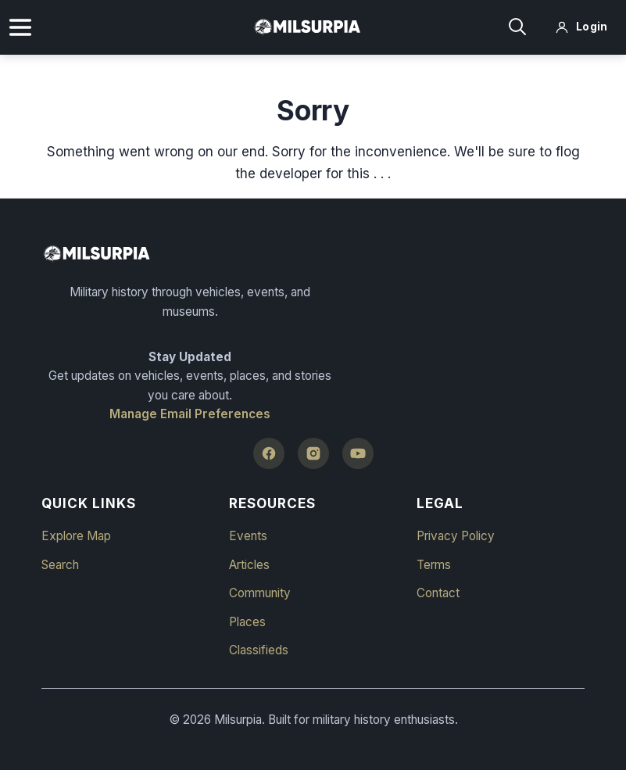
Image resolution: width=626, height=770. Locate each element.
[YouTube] (358, 453)
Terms (434, 564)
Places (247, 621)
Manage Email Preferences (189, 413)
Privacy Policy (456, 535)
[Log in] (582, 27)
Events (248, 535)
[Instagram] (313, 453)
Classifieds (258, 650)
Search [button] (60, 564)
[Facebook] (268, 453)
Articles (249, 564)
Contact (438, 593)
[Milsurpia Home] (313, 254)
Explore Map (76, 535)
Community (260, 593)
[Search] (517, 27)
